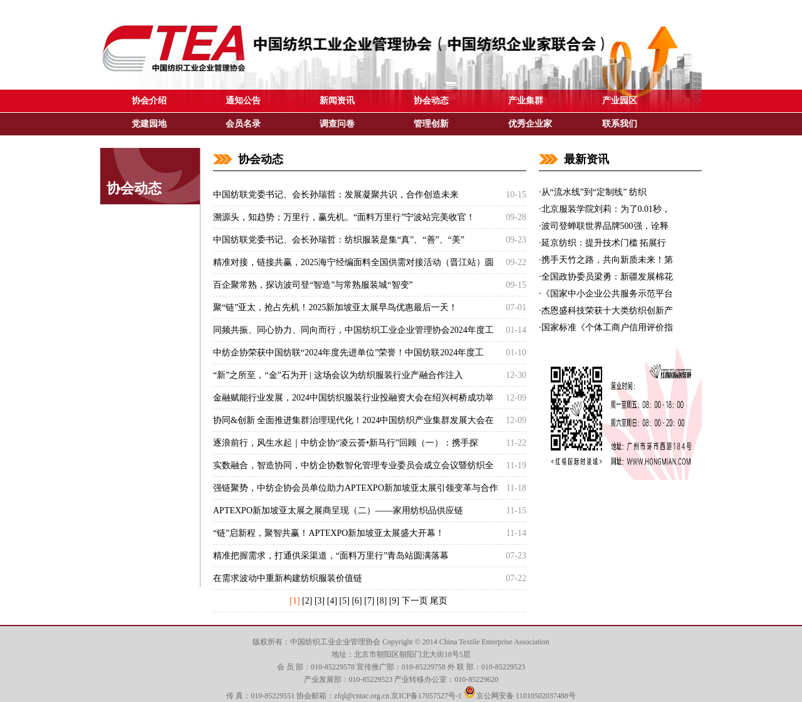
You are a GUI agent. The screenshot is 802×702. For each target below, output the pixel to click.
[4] (332, 600)
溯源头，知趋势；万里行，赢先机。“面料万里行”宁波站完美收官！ (344, 217)
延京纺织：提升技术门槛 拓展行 (604, 243)
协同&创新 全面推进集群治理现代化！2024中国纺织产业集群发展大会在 (353, 420)
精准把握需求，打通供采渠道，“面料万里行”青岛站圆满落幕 (331, 555)
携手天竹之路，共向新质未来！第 (607, 260)
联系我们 (619, 123)
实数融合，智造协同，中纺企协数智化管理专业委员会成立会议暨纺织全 (353, 465)
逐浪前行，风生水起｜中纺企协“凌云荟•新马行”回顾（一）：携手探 (345, 443)
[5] (345, 600)
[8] (382, 600)
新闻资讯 (337, 100)
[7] (369, 600)
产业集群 (525, 100)
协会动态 (431, 100)
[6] (357, 600)
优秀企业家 (530, 123)
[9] (394, 600)
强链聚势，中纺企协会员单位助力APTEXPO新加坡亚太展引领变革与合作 (355, 488)
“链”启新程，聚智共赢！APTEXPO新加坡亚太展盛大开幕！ (328, 533)
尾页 (438, 600)
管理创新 (431, 123)
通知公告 (243, 100)
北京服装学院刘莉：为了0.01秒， (606, 209)
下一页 (415, 600)
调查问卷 (337, 123)
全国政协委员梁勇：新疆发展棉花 (607, 276)
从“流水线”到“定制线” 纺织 (594, 192)
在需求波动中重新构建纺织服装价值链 (287, 578)
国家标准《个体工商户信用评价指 (607, 327)
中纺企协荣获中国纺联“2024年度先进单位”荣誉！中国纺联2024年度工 (348, 352)
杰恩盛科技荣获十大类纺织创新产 (607, 310)
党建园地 (149, 123)
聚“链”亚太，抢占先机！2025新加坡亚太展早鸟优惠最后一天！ (335, 307)
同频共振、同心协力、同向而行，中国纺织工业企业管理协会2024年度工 (353, 330)
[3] (320, 600)
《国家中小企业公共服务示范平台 (607, 293)
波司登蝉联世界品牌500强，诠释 (605, 226)
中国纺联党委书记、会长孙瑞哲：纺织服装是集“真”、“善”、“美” (338, 239)
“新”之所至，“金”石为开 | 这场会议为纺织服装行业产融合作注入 (338, 375)
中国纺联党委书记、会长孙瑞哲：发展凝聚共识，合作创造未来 (336, 194)
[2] (307, 600)
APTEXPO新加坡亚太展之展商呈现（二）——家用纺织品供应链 (338, 510)
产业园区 (619, 100)
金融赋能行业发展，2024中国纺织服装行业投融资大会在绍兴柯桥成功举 (353, 397)
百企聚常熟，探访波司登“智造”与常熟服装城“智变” (313, 285)
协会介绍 (149, 100)
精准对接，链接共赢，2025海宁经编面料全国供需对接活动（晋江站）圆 (353, 262)
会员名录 (243, 123)
